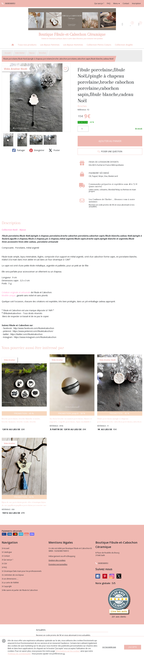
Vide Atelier (20, 53)
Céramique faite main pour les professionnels (21, 571)
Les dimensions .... (10, 579)
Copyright (7, 586)
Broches (42, 53)
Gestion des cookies (57, 560)
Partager (18, 150)
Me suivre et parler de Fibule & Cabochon (20, 590)
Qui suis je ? (7, 559)
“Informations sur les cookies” (67, 651)
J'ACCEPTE (133, 647)
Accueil (8, 53)
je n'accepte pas (109, 647)
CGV (4, 563)
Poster (54, 150)
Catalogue (7, 552)
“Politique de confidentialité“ (19, 653)
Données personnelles (58, 564)
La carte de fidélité (10, 582)
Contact (126, 3)
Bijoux (32, 53)
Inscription (136, 3)
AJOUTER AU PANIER (110, 141)
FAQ (4, 567)
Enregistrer (36, 150)
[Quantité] (83, 129)
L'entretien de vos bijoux (13, 575)
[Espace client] (122, 24)
